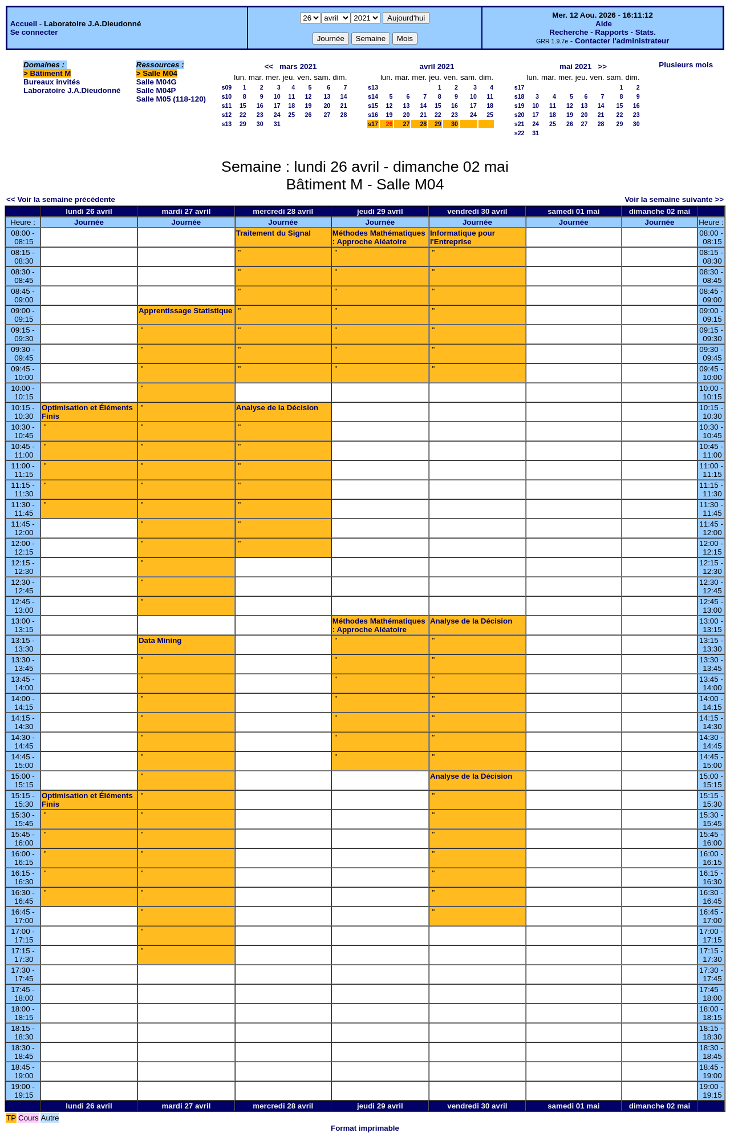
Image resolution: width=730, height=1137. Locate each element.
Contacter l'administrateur (622, 41)
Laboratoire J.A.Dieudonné (71, 90)
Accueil (23, 23)
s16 (373, 114)
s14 (373, 96)
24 (277, 114)
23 (260, 114)
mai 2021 (575, 66)
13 (326, 96)
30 (260, 123)
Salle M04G (156, 82)
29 (243, 123)
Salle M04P (156, 90)
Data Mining (160, 640)
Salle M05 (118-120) (171, 99)
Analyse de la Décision (277, 407)
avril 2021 (437, 66)
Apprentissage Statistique (185, 310)
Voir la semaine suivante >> (674, 199)
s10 (227, 96)
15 (243, 105)
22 (243, 114)
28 (343, 114)
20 (326, 105)
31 (277, 123)
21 (343, 105)
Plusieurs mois (686, 64)
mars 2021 (298, 66)
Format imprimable (365, 1128)
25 (291, 114)
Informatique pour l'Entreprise (462, 237)
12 (308, 96)
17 (277, 105)
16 (260, 105)
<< (268, 66)
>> (602, 66)
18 (291, 105)
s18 (519, 96)
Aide (603, 23)
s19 (519, 105)
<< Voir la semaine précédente (60, 199)
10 (277, 96)
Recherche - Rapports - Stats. (602, 32)
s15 (373, 105)
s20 (519, 114)
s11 (227, 105)
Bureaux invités (51, 82)
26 (308, 114)
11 (291, 96)
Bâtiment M (50, 73)
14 (343, 96)
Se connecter (34, 32)
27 (326, 114)
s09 (227, 87)
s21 (519, 123)
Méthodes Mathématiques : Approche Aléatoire (378, 237)
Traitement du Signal (273, 233)
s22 (519, 133)
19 (308, 105)
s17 (373, 123)
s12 (227, 114)
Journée (89, 222)
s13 (227, 123)
